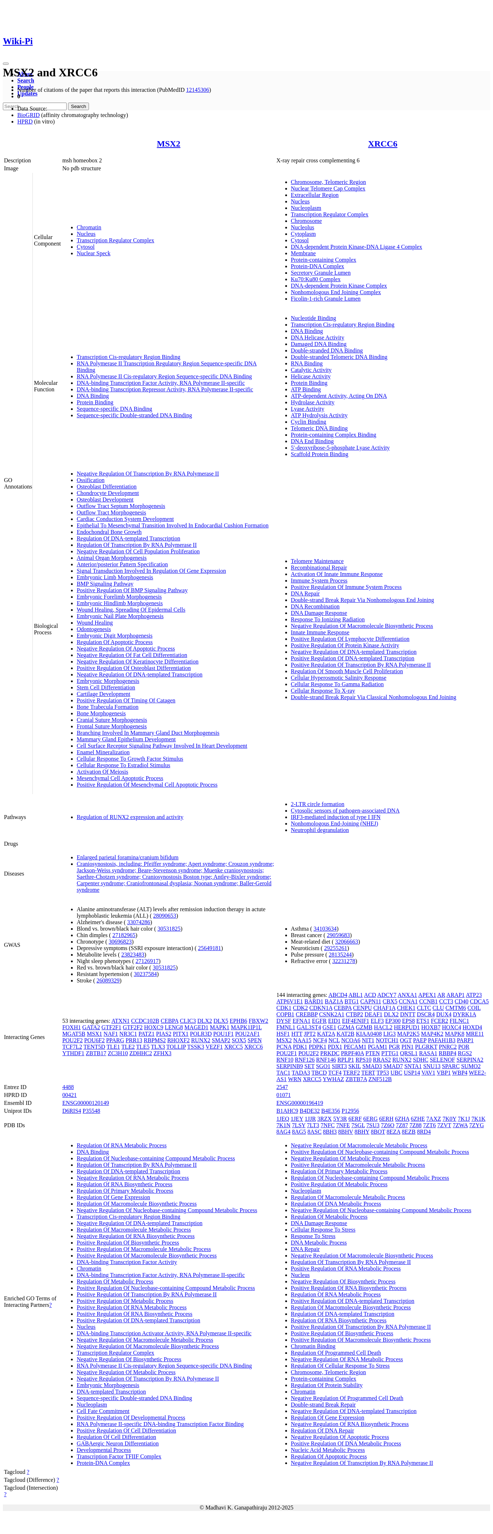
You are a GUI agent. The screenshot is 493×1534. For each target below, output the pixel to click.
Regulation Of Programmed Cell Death (336, 1353)
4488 (68, 1087)
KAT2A (326, 1034)
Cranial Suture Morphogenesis (112, 720)
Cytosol (86, 247)
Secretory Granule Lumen (321, 273)
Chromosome (306, 221)
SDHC (421, 1060)
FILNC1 (459, 1021)
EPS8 (408, 1021)
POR (463, 1047)
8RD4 (424, 1132)
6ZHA (402, 1119)
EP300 (393, 1021)
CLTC (424, 1008)
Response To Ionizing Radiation (328, 619)
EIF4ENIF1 (355, 1021)
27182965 (123, 935)
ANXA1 (407, 995)
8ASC (315, 1132)
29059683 (338, 935)
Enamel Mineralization (103, 752)
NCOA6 (350, 1040)
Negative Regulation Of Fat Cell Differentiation (132, 655)
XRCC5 (233, 1047)
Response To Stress (313, 1236)
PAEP (419, 1040)
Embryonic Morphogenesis (108, 681)
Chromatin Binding (313, 1346)
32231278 (343, 961)
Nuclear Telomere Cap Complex (328, 188)
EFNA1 (301, 1021)
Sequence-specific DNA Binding (114, 409)
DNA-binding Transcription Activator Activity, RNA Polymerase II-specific (164, 1333)
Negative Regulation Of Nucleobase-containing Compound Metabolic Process (167, 1210)
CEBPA (169, 1021)
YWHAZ (333, 1079)
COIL (474, 1008)
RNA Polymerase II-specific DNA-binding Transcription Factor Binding (160, 1424)
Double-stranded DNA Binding (327, 350)
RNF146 (326, 1060)
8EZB (409, 1132)
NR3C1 (128, 1034)
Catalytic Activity (311, 370)
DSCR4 (426, 1014)
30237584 (145, 974)
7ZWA (460, 1125)
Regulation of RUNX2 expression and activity (130, 817)
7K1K (478, 1119)
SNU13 (431, 1066)
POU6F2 (94, 1040)
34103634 (325, 929)
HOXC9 (153, 1027)
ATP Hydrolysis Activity (319, 415)
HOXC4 (451, 1027)
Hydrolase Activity (313, 402)
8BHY (362, 1132)
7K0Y (450, 1119)
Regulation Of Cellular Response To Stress (340, 1366)
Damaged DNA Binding (319, 344)
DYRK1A (464, 1014)
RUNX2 (200, 1040)
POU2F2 (72, 1040)
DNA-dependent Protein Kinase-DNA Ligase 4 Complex (356, 247)
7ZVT (444, 1125)
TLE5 (142, 1047)
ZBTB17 (96, 1053)
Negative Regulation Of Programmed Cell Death (347, 1398)
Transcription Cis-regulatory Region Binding (128, 357)
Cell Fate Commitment (103, 1411)
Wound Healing (95, 623)
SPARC (451, 1066)
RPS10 (363, 1060)
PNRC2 (448, 1047)
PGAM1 (377, 1047)
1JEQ (283, 1119)
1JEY (297, 1119)
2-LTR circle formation (318, 804)
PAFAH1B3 (441, 1040)
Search (25, 80)
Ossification (90, 480)
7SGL (358, 1125)
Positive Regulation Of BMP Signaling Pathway (132, 590)
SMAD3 (372, 1066)
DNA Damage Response (319, 613)
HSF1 (283, 1034)
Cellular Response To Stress (323, 1230)
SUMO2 (470, 1066)
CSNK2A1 (331, 1014)
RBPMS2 (155, 1040)
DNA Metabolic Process (319, 1243)
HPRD (25, 121)
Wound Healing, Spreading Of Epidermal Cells (131, 610)
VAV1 (428, 1073)
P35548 (91, 1111)
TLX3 (158, 1047)
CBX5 (390, 1001)
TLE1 (113, 1047)
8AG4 (284, 1132)
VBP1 (444, 1073)
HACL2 (383, 1027)
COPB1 (286, 1014)
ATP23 (473, 995)
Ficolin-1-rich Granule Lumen (326, 299)
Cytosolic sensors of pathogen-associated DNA (345, 811)
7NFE (343, 1125)
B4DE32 (310, 1111)
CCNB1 (428, 1001)
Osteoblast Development (105, 499)
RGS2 (465, 1053)
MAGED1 (196, 1027)
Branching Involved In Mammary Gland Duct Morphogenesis (148, 733)
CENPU (362, 1008)
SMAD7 (393, 1066)
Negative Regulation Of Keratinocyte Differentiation (137, 661)
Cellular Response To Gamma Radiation (337, 684)
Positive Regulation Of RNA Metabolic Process (132, 1307)
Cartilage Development (103, 694)
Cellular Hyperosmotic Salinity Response (338, 678)
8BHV (345, 1132)
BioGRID (28, 115)
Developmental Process (104, 1450)
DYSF (284, 1021)
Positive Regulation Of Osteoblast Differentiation (134, 668)
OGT (406, 1040)
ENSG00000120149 (85, 1103)
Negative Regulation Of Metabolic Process (126, 1372)
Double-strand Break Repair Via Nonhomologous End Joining (362, 600)
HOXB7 (430, 1027)
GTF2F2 (133, 1027)
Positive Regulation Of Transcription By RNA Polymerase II (361, 665)
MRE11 (475, 1034)
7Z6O (387, 1125)
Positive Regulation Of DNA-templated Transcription (352, 658)
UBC (396, 1073)
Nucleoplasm (306, 208)
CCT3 (446, 1001)
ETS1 (422, 1021)
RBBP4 (447, 1053)
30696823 (120, 942)
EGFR (319, 1021)
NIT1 (368, 1040)
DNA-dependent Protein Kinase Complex (339, 286)
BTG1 (351, 1001)
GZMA (346, 1027)
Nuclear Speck (94, 253)
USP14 (412, 1073)
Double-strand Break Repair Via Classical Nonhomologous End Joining (374, 697)
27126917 (146, 961)
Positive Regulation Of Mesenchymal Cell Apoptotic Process (147, 785)
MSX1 (94, 1034)
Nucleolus (302, 227)
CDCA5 (479, 1001)
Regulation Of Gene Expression (113, 1197)
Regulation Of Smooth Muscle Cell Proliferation (347, 671)
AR (441, 995)
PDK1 (300, 1047)
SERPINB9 (290, 1066)
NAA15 (302, 1040)
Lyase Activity (307, 409)
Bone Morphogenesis (101, 713)
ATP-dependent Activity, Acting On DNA (339, 396)
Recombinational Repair (319, 567)
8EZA (393, 1132)
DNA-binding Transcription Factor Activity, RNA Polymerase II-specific (161, 383)
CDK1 (284, 1008)
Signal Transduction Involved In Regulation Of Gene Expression (151, 571)
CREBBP (307, 1014)
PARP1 (465, 1040)
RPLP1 (345, 1060)
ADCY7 (386, 995)
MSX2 (168, 143)
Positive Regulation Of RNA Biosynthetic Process (134, 1314)
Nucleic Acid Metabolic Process (328, 1450)
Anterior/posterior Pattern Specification (122, 564)
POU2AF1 (247, 1034)
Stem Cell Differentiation (106, 687)
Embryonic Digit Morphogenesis (115, 636)
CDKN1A (320, 1008)
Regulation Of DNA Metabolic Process (336, 1204)
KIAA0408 (369, 1034)
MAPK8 (454, 1034)
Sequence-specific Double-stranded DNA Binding (134, 415)
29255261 (335, 948)
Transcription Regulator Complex (115, 240)
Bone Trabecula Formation (108, 707)
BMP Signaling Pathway (105, 584)
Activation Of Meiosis (102, 772)
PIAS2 (163, 1034)
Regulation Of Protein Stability (327, 1385)
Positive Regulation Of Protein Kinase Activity (345, 645)
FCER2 (439, 1021)
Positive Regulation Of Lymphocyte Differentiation (350, 639)
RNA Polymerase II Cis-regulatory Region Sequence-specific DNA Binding (164, 376)
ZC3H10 (118, 1053)
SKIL (354, 1066)
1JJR (310, 1119)
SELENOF (442, 1060)
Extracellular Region (315, 195)
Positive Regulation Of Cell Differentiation (126, 1430)
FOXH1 (71, 1027)
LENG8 (174, 1027)
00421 (69, 1095)
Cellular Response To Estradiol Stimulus (123, 765)
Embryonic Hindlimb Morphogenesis (120, 603)
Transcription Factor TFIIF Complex (119, 1456)
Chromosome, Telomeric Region (328, 182)
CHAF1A (384, 1008)
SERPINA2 (470, 1060)
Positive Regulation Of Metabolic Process (125, 1301)
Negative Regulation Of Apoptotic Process (126, 648)
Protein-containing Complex (324, 260)
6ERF (355, 1119)
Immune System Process (319, 580)
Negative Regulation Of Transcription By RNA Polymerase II (148, 474)
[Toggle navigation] (6, 64)
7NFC (328, 1125)
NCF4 (320, 1040)
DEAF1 (373, 1014)
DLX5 (221, 1021)
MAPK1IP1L (246, 1027)
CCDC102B (145, 1021)
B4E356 (330, 1111)
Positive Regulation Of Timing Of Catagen (126, 700)
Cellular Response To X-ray (323, 691)
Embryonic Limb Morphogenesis (115, 577)
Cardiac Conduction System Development (125, 519)
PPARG (115, 1040)
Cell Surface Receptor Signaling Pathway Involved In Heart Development (162, 746)
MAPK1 (219, 1027)
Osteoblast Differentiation (106, 486)
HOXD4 (472, 1027)
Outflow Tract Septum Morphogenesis (121, 506)
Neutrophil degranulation (320, 830)
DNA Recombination (315, 606)
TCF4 (334, 1073)
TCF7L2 (72, 1047)
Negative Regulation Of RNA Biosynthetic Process (136, 1236)
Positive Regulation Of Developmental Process (131, 1417)
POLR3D (201, 1034)
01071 (284, 1095)
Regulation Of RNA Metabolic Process (122, 1145)
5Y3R (340, 1119)
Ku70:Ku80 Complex (316, 279)
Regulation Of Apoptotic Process (115, 642)
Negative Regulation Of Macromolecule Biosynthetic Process (362, 626)
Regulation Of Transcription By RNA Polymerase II (137, 545)
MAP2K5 (408, 1034)
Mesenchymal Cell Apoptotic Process (120, 778)
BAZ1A (334, 1001)
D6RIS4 (71, 1111)
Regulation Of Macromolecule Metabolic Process (134, 1230)
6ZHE (418, 1119)
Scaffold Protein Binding (320, 454)
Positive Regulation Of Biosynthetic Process (128, 1243)
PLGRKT (426, 1047)
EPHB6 (238, 1021)
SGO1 (323, 1066)
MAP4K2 (432, 1034)
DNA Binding (93, 396)
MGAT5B (73, 1034)
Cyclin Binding (308, 422)
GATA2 (91, 1027)
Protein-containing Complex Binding (333, 435)
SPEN (255, 1040)
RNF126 (305, 1060)
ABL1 (356, 995)
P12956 (350, 1111)
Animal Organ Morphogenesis (112, 558)
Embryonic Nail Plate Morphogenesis (120, 616)
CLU (438, 1008)
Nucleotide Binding (313, 318)
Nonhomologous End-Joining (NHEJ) (334, 823)
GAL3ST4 (309, 1027)
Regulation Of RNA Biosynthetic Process (124, 1184)
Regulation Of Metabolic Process (115, 1281)
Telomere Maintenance (317, 561)
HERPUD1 (407, 1027)
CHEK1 (406, 1008)
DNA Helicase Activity (317, 337)
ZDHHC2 (140, 1053)
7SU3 (372, 1125)
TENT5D (94, 1047)
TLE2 (128, 1047)
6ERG (370, 1119)
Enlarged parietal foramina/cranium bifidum (128, 857)
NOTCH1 (387, 1040)
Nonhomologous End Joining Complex (336, 292)
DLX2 (204, 1021)
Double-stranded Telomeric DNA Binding (339, 357)
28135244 (340, 955)
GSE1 (329, 1027)
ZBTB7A (356, 1079)
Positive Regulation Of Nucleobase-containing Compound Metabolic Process (166, 1288)
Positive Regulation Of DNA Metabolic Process (346, 1443)
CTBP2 (354, 1014)
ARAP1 (456, 995)
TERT (368, 1073)
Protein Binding (95, 402)
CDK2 (300, 1008)
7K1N (284, 1125)
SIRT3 (339, 1066)
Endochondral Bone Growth (109, 532)
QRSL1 (409, 1053)
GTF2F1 (111, 1027)
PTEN (373, 1053)
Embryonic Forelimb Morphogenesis (119, 597)
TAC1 (284, 1073)
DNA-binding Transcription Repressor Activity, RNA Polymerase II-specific (165, 389)
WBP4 (459, 1073)
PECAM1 (355, 1047)
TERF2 (351, 1073)
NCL (334, 1040)
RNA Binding (307, 363)
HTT (296, 1034)
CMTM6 (455, 1008)
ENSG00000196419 (300, 1103)
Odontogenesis (94, 629)
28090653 (164, 916)
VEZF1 (214, 1047)
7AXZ (433, 1119)
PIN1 (408, 1047)
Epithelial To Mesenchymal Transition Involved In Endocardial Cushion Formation (173, 525)
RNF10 (285, 1060)
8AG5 (299, 1132)
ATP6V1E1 (290, 1001)
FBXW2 (258, 1021)
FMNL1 (286, 1027)
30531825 (168, 929)
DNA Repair (305, 593)
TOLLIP (176, 1047)
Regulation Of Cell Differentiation (116, 1437)
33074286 (138, 922)
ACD (370, 995)
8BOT (378, 1132)
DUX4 (444, 1014)
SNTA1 (413, 1066)
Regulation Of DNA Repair (322, 1430)
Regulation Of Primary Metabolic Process (125, 1191)
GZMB (364, 1027)
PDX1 (335, 1047)
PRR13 (134, 1040)
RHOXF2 (178, 1040)
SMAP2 (221, 1040)
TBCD (319, 1073)
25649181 (209, 948)
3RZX (324, 1119)
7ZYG (476, 1125)
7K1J (464, 1119)
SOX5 (239, 1040)
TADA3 (301, 1073)
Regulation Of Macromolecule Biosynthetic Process (137, 1204)
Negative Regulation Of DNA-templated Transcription (139, 674)
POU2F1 (287, 1053)
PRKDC (329, 1053)
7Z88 (415, 1125)
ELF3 (377, 1021)
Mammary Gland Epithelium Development (126, 739)
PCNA (284, 1047)
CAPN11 (370, 1001)
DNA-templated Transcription (111, 1392)
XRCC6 (382, 143)
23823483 (132, 955)
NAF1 (111, 1034)
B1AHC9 (287, 1111)
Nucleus (86, 234)
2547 (282, 1087)
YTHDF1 (73, 1053)
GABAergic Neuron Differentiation (118, 1443)
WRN (294, 1079)
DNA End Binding (312, 441)
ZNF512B (380, 1079)
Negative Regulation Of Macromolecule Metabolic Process (145, 1340)
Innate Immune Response (320, 632)
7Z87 (402, 1125)
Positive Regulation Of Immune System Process (346, 587)
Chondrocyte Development (108, 493)
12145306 (197, 90)
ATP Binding (306, 389)
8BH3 (330, 1132)
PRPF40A (352, 1053)
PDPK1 (317, 1047)
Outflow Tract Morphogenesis (111, 512)
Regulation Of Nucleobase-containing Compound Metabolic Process (156, 1158)
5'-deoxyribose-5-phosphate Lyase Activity (340, 448)
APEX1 (427, 995)
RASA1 (428, 1053)
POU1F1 (223, 1034)
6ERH (386, 1119)
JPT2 (310, 1034)
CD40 (462, 1001)
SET (309, 1066)
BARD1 (313, 1001)
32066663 (346, 942)
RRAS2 (382, 1060)
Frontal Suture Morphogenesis (112, 726)
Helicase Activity (311, 376)
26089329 (108, 980)
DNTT (407, 1014)
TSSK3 (195, 1047)
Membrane (303, 253)
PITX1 (181, 1034)
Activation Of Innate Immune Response (337, 574)
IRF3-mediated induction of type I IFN (336, 817)
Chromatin (89, 227)
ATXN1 (120, 1021)
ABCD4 (337, 995)
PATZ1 (147, 1034)
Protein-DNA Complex (317, 266)
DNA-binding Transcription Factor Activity (127, 1262)
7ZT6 (429, 1125)
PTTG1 (390, 1053)
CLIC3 (188, 1021)
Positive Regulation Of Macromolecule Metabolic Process (144, 1249)
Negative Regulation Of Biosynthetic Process (129, 1359)
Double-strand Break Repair (323, 1405)
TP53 (383, 1073)
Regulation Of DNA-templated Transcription (128, 538)
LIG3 (389, 1034)
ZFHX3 (162, 1053)
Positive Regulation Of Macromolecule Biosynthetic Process (147, 1255)
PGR (394, 1047)
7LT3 (313, 1125)
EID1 (334, 1021)
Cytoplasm (303, 234)
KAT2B (345, 1034)
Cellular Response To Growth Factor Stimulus (130, 759)
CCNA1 (408, 1001)
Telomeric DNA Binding (319, 428)
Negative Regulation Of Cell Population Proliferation (138, 551)
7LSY (299, 1125)
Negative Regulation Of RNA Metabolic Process (133, 1178)
